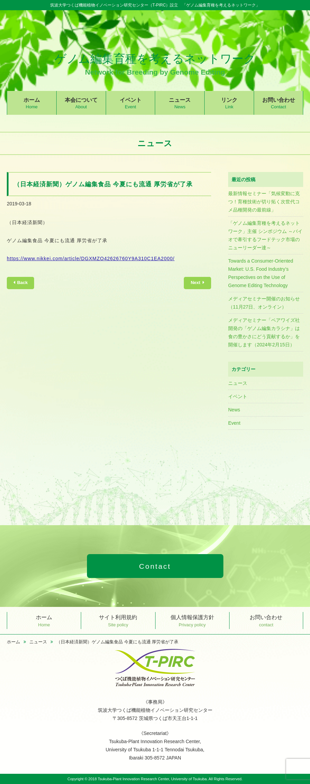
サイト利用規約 (118, 620)
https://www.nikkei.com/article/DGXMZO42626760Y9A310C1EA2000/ (91, 258)
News (234, 409)
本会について (81, 103)
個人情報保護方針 (192, 620)
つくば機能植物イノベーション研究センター (155, 668)
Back (22, 282)
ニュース (179, 103)
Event (234, 423)
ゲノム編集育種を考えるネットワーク (155, 64)
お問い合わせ (278, 103)
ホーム (31, 103)
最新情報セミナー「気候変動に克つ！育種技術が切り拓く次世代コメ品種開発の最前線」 (264, 202)
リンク (229, 103)
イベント (130, 103)
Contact (155, 566)
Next (195, 282)
